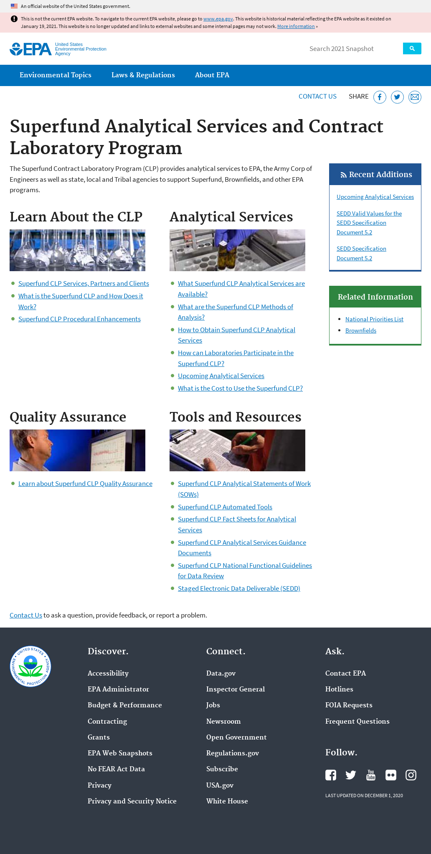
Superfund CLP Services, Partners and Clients (83, 283)
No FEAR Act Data (116, 769)
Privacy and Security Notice (132, 802)
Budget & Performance (125, 705)
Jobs (213, 705)
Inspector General (235, 690)
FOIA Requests (349, 705)
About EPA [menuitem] (212, 75)
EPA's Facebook (330, 775)
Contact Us (318, 96)
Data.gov (221, 674)
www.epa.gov (218, 18)
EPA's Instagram (411, 775)
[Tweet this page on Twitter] (397, 97)
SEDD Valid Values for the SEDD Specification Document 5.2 (369, 222)
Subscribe (222, 769)
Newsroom (223, 722)
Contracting (107, 722)
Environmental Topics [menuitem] (55, 75)
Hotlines (339, 690)
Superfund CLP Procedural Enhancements (79, 318)
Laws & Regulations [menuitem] (143, 75)
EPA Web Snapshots (120, 753)
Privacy (100, 786)
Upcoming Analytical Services (221, 375)
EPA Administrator (118, 690)
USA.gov (219, 786)
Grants (99, 738)
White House (227, 802)
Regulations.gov (232, 753)
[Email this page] (414, 97)
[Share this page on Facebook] (379, 97)
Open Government (236, 738)
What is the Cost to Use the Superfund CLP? (240, 388)
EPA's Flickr (390, 775)
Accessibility (108, 674)
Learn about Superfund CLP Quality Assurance (85, 483)
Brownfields (360, 330)
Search (412, 48)
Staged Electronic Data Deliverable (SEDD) (239, 588)
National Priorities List (374, 319)
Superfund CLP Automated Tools (225, 506)
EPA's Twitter (350, 775)
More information (296, 26)
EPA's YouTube (370, 775)
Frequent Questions (357, 722)
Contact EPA (345, 674)
